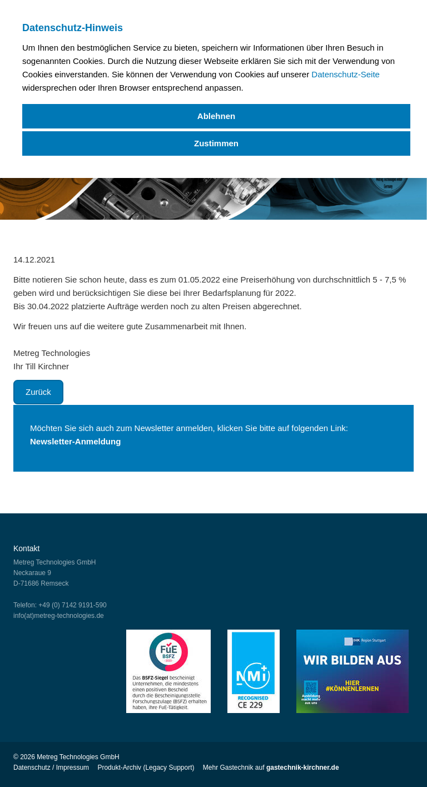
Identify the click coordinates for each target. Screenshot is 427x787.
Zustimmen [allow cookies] (216, 143)
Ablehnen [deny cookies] (216, 116)
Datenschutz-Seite (345, 74)
